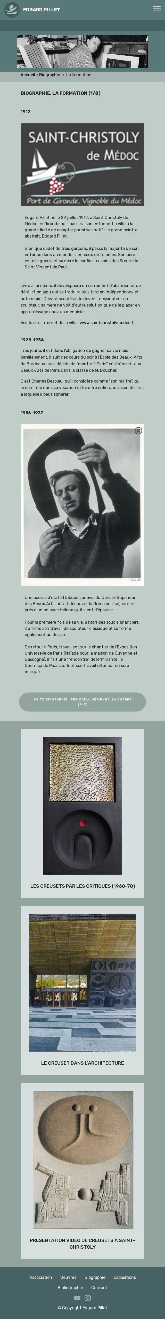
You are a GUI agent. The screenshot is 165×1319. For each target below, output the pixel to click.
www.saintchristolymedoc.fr (107, 322)
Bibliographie (70, 1287)
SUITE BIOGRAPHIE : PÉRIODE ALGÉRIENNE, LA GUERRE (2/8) (83, 702)
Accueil (28, 74)
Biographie (50, 74)
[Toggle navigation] (157, 8)
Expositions (125, 1277)
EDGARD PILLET (41, 9)
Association (40, 1277)
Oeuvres (68, 1277)
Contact (99, 1287)
